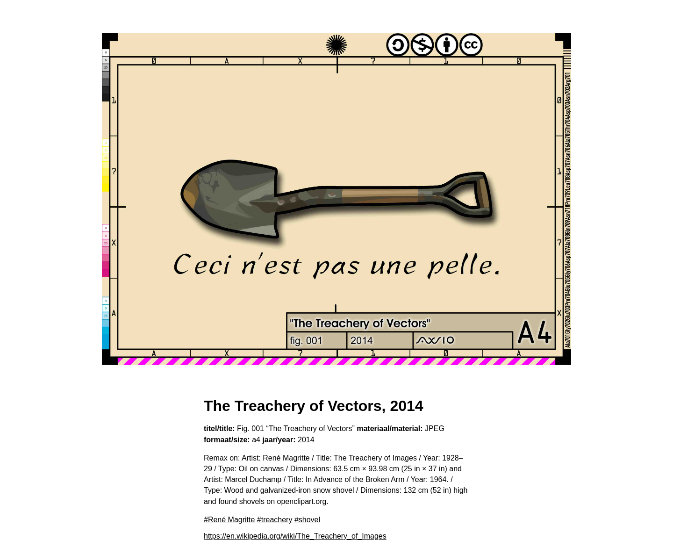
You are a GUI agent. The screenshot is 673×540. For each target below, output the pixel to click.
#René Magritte (229, 520)
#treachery (275, 520)
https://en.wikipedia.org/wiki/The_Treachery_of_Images (295, 536)
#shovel (307, 520)
